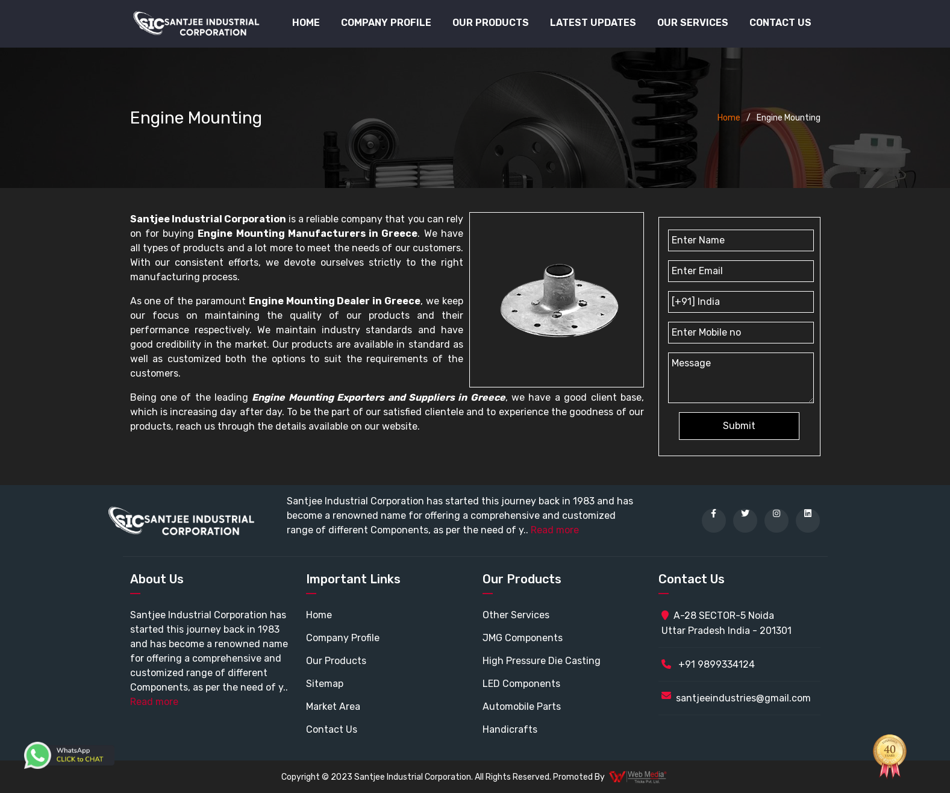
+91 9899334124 (708, 664)
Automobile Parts (522, 706)
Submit (739, 425)
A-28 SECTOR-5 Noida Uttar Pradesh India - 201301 (726, 623)
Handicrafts (510, 729)
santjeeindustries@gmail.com (743, 698)
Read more (555, 530)
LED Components (521, 683)
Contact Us (780, 22)
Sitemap (324, 683)
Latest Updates (593, 22)
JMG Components (523, 638)
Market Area (333, 706)
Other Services (516, 615)
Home (306, 22)
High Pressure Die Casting (542, 660)
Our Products (336, 660)
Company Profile (386, 22)
